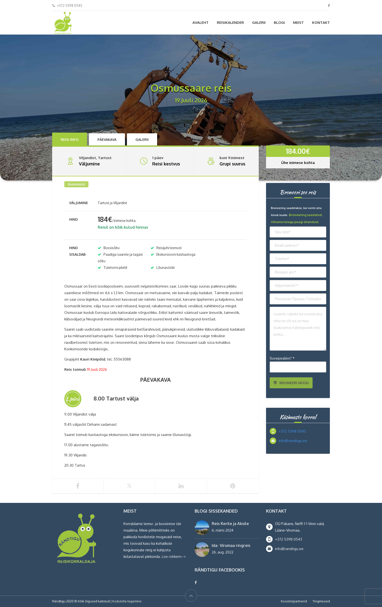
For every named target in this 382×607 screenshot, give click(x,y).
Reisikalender (230, 22)
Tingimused (321, 601)
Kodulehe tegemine (127, 601)
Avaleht (200, 22)
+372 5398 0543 (292, 431)
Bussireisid (76, 184)
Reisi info (69, 139)
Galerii (259, 22)
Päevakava (106, 139)
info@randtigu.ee (293, 440)
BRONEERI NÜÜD (291, 383)
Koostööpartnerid (294, 601)
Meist (298, 22)
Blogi (279, 22)
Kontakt (321, 22)
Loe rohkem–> (174, 556)
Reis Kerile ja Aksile (230, 523)
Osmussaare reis (230, 319)
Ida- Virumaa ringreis (231, 545)
